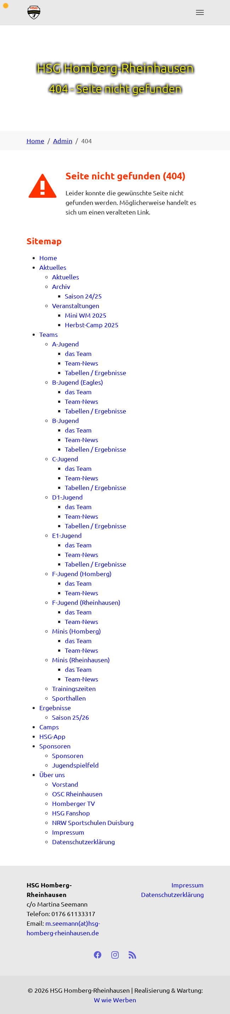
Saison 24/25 (83, 296)
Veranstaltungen (75, 305)
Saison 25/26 (70, 717)
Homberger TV (73, 803)
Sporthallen (69, 698)
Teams (48, 334)
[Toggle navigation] (200, 12)
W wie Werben (115, 999)
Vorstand (65, 784)
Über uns (52, 774)
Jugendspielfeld (75, 765)
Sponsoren (55, 746)
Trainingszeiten (74, 688)
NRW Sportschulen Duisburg (93, 822)
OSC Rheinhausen (77, 793)
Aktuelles (52, 267)
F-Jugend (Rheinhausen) (86, 602)
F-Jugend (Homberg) (82, 573)
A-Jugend (65, 343)
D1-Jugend (67, 497)
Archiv (61, 286)
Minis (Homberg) (76, 631)
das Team (78, 353)
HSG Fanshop (71, 813)
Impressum (68, 832)
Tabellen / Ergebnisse (95, 372)
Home (48, 257)
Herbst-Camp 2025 (91, 324)
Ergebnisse (55, 707)
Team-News (81, 363)
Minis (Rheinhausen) (81, 659)
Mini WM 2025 (85, 315)
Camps (49, 726)
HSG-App (52, 736)
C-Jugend (65, 458)
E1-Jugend (67, 535)
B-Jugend (65, 420)
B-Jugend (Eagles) (77, 382)
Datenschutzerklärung (83, 841)
